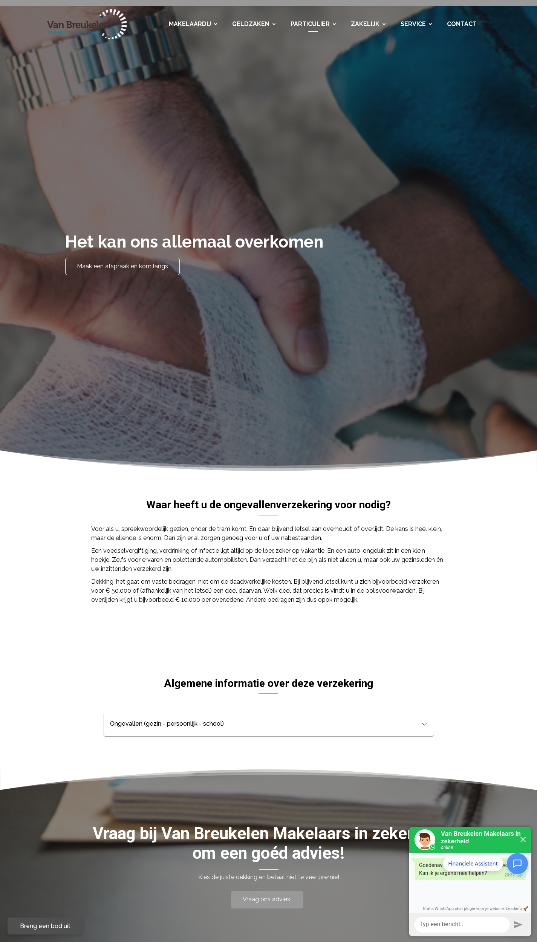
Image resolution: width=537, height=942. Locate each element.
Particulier (313, 24)
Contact (462, 24)
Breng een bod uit (45, 926)
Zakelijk (368, 24)
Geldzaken (253, 24)
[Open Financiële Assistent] (517, 863)
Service (416, 24)
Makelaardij (193, 24)
